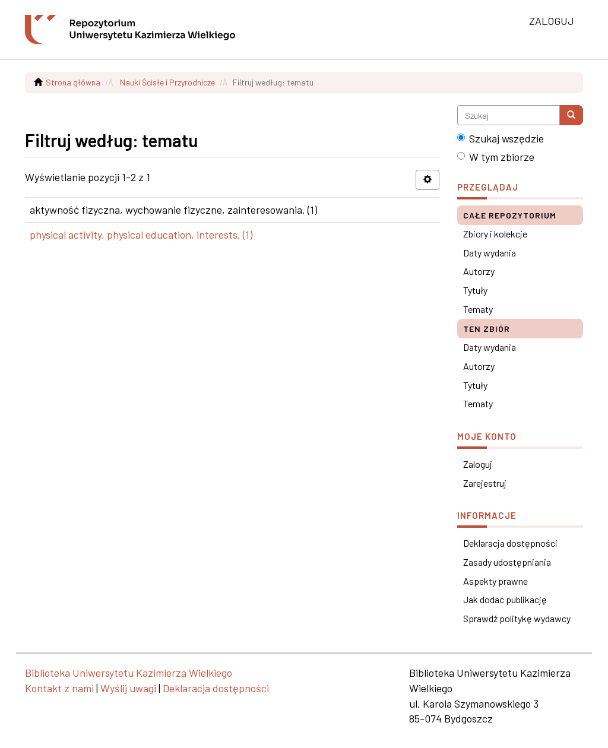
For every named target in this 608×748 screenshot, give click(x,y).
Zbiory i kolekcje (495, 233)
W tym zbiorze (495, 156)
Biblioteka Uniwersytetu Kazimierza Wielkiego (128, 672)
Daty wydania (489, 252)
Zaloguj (477, 464)
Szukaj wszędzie (500, 138)
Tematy (478, 309)
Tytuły (475, 290)
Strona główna (73, 82)
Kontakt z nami (59, 688)
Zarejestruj (484, 483)
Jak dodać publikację (505, 599)
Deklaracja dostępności (510, 543)
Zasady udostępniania (507, 562)
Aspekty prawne (495, 581)
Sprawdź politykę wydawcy (517, 618)
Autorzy (479, 271)
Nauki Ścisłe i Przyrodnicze (167, 82)
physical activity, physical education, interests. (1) (141, 234)
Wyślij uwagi (128, 688)
